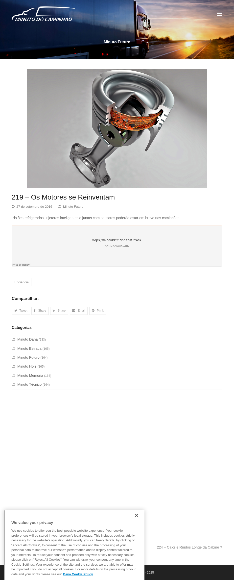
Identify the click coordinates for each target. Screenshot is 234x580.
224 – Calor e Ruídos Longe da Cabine (189, 547)
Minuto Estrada (29, 348)
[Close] (136, 521)
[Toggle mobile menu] (219, 14)
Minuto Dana (27, 339)
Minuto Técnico (29, 384)
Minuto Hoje (26, 366)
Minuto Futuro (73, 206)
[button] (21, 311)
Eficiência (22, 282)
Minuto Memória (30, 375)
